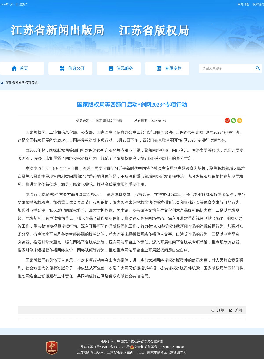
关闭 (238, 310)
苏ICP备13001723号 (116, 347)
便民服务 (125, 68)
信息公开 (76, 68)
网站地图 (243, 4)
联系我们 (258, 4)
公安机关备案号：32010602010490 (157, 347)
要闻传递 (31, 82)
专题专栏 (173, 68)
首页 (24, 68)
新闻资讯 (18, 82)
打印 (220, 310)
